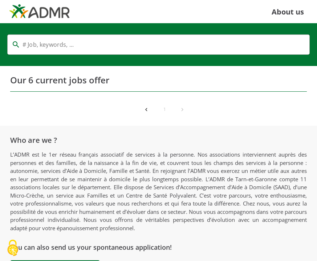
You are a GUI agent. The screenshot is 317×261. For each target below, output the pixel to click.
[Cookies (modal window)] (12, 248)
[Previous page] (146, 109)
